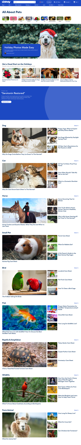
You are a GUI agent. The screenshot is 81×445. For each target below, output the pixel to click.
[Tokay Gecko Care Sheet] (63, 346)
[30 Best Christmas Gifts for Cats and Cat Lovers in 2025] (50, 75)
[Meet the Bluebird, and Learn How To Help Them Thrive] (63, 398)
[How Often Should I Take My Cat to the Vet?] (63, 175)
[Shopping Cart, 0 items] (75, 2)
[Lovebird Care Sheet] (63, 274)
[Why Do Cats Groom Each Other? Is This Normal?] (24, 176)
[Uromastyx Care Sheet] (63, 363)
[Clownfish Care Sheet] (63, 317)
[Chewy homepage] (6, 2)
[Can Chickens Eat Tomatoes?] (63, 433)
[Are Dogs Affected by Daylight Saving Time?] (63, 140)
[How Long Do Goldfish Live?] (63, 326)
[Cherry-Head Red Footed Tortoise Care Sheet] (24, 355)
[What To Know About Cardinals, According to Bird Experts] (24, 391)
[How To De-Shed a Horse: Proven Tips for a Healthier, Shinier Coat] (63, 210)
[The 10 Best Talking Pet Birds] (24, 283)
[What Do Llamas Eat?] (24, 426)
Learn (44, 5)
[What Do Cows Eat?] (63, 425)
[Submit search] (34, 2)
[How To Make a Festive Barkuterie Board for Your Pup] (69, 75)
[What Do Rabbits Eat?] (63, 247)
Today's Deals (60, 5)
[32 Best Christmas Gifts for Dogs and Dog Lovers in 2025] (31, 75)
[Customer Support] (60, 2)
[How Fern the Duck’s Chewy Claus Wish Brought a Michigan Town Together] (63, 381)
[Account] (70, 2)
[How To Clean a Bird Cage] (63, 291)
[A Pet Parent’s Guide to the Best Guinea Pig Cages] (63, 256)
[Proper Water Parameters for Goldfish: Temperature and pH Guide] (63, 309)
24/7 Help (57, 2)
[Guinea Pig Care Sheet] (24, 248)
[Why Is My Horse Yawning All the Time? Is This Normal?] (63, 219)
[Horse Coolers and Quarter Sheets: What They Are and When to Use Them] (24, 212)
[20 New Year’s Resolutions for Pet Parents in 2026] (63, 149)
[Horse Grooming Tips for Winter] (63, 202)
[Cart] (78, 2)
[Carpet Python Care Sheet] (63, 354)
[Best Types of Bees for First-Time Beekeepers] (63, 389)
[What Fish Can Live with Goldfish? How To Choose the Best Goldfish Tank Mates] (24, 319)
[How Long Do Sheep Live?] (63, 416)
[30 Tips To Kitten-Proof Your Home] (63, 166)
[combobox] (24, 2)
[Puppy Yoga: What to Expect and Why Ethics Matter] (63, 131)
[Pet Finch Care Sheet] (63, 282)
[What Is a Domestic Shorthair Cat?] (63, 184)
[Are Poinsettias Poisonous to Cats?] (11, 75)
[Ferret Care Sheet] (63, 238)
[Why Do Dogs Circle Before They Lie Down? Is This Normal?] (24, 141)
